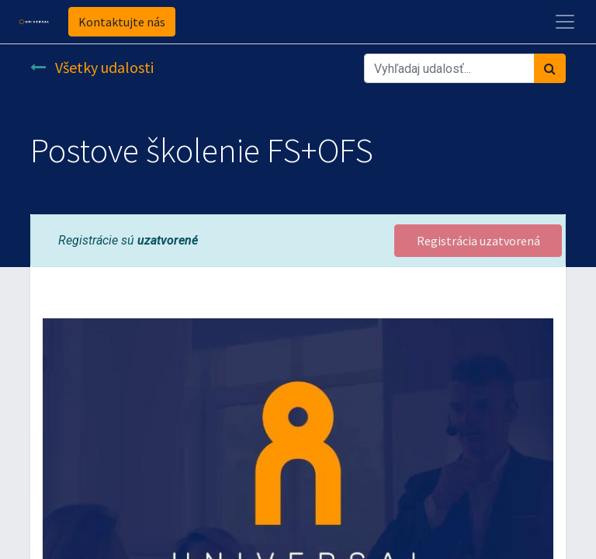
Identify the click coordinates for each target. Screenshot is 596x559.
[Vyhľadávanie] (550, 68)
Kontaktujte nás (121, 22)
